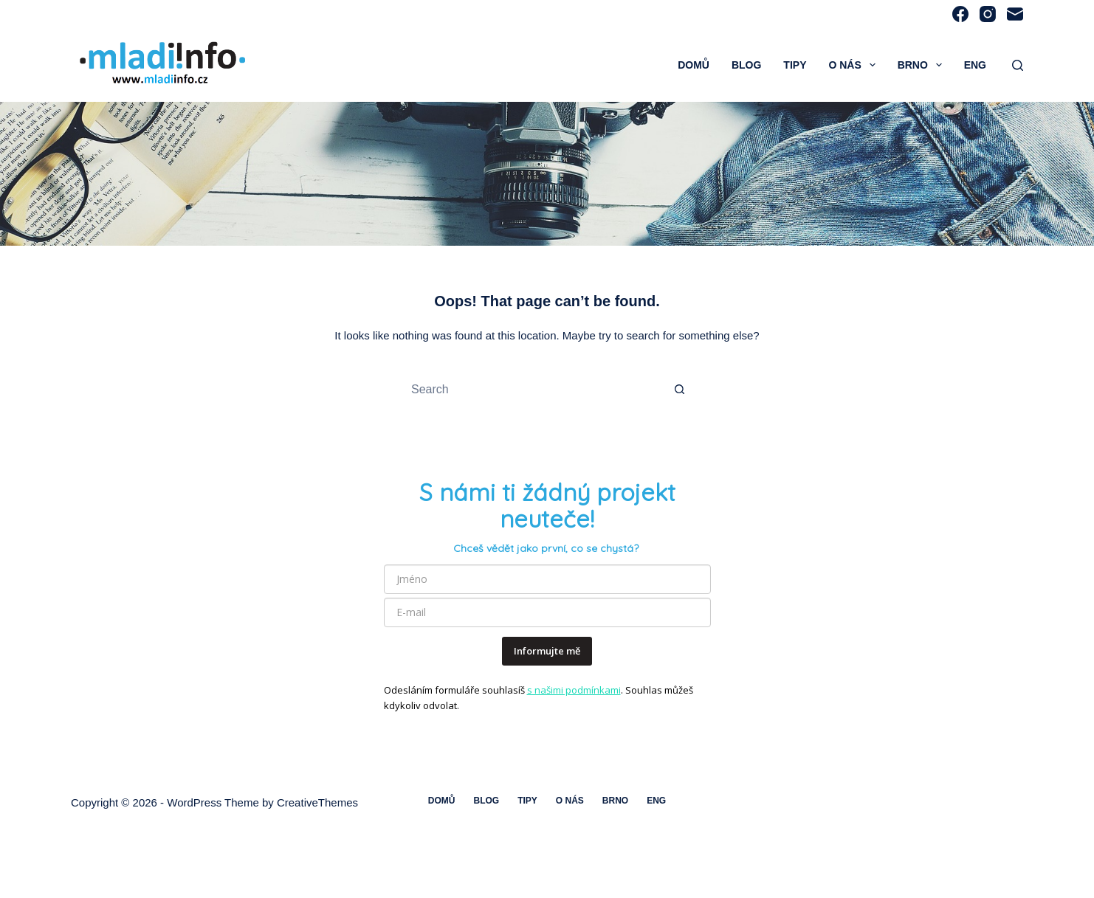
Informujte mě (547, 650)
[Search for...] (532, 389)
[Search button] (680, 389)
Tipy (794, 65)
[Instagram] (988, 14)
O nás (854, 65)
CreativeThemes (317, 802)
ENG (975, 65)
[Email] (1015, 14)
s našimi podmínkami (574, 690)
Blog (746, 65)
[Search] (1017, 65)
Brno (923, 65)
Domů (693, 65)
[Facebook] (960, 14)
